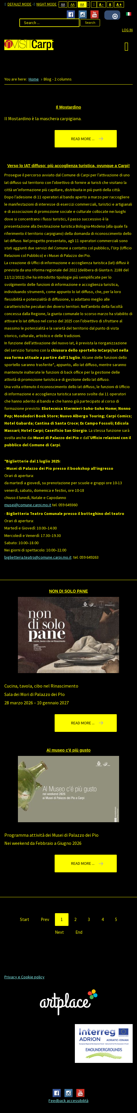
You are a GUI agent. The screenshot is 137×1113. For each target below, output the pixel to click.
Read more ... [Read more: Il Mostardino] (83, 138)
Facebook (71, 14)
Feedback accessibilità (68, 1100)
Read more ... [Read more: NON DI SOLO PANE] (83, 722)
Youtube (94, 14)
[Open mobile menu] (127, 46)
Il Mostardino (68, 107)
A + (119, 4)
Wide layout (94, 4)
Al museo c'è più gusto (69, 750)
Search (90, 22)
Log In (127, 30)
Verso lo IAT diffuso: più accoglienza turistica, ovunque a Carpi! (68, 165)
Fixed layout (88, 4)
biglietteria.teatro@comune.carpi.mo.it (37, 557)
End (78, 932)
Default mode (18, 4)
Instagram (83, 14)
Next (59, 932)
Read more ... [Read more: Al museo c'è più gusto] (83, 863)
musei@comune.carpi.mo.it (27, 504)
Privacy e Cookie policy (24, 976)
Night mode (45, 4)
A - (101, 4)
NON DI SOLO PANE (68, 591)
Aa (63, 4)
